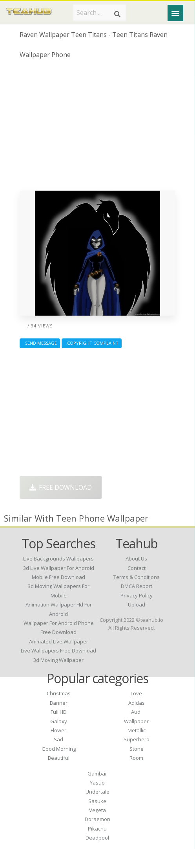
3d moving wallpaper (58, 659)
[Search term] (99, 12)
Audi (136, 711)
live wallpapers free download (58, 650)
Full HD (59, 711)
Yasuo (97, 782)
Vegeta (97, 810)
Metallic (137, 730)
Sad (58, 739)
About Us (136, 558)
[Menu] (175, 13)
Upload (136, 604)
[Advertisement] (98, 128)
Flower (58, 730)
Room (136, 757)
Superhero (136, 739)
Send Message (40, 343)
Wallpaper (136, 721)
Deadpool (97, 837)
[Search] (117, 14)
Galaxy (58, 721)
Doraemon (97, 819)
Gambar (97, 773)
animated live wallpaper (58, 641)
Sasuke (97, 801)
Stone (136, 748)
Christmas (59, 693)
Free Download (60, 487)
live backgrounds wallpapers (58, 558)
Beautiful (58, 757)
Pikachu (97, 828)
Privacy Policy (136, 595)
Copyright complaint (91, 343)
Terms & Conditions (136, 577)
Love (136, 693)
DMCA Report (136, 586)
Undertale (97, 791)
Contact (137, 568)
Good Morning (59, 748)
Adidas (136, 702)
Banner (58, 702)
